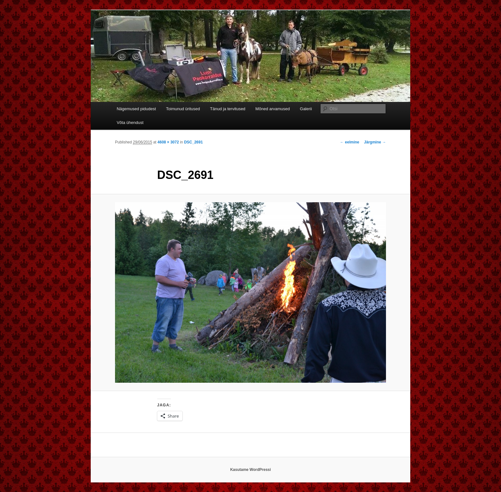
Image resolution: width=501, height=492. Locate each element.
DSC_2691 (193, 142)
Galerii (306, 108)
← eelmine (349, 142)
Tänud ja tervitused (227, 108)
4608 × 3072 (168, 142)
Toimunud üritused (183, 108)
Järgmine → (375, 142)
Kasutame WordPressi (250, 469)
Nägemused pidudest (136, 108)
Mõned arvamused (272, 108)
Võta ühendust (130, 122)
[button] (250, 292)
